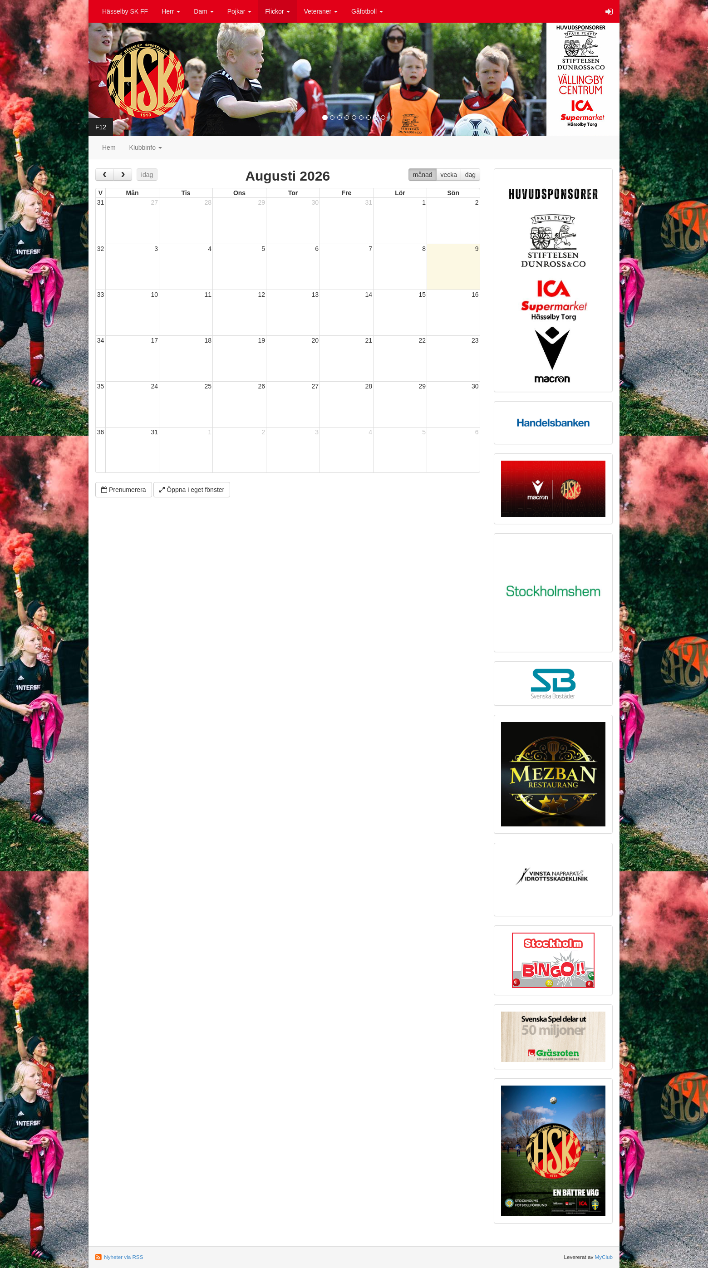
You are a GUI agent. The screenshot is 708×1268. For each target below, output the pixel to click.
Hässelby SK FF (125, 11)
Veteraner (321, 11)
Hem (109, 147)
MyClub (604, 1257)
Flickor (277, 11)
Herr (171, 11)
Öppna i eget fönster (191, 489)
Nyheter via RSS (123, 1257)
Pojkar (239, 11)
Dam (203, 11)
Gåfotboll (367, 11)
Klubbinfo (145, 147)
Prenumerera (123, 489)
